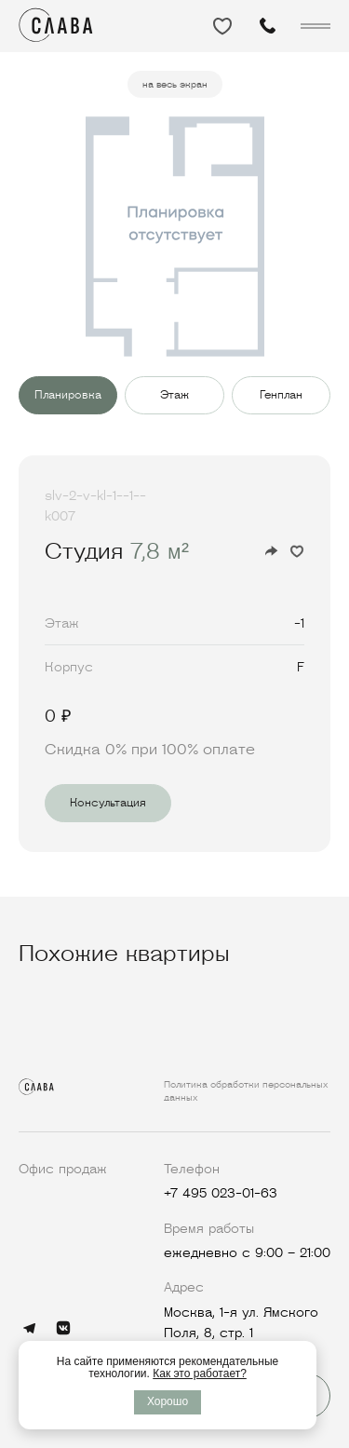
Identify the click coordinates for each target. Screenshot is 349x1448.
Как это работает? (200, 1373)
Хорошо (167, 1401)
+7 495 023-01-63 (220, 1192)
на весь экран (175, 84)
